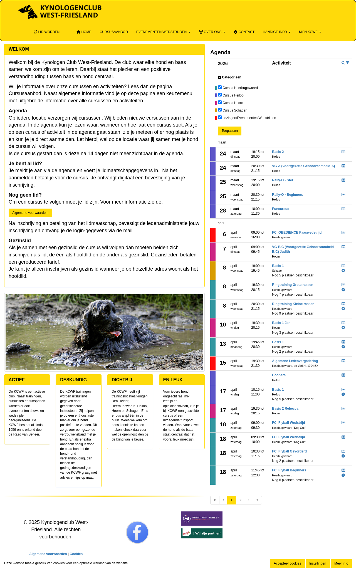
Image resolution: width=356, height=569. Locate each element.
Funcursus (280, 209)
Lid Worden (46, 32)
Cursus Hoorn (232, 103)
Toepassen (230, 131)
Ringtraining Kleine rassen (293, 304)
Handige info (277, 32)
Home (83, 32)
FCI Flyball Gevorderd (289, 451)
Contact (244, 32)
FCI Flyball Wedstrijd (288, 423)
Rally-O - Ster (282, 180)
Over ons (212, 32)
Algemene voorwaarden (48, 554)
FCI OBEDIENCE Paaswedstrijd (297, 232)
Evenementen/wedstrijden (163, 32)
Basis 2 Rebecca (285, 408)
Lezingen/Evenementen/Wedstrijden (249, 118)
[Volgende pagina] (249, 500)
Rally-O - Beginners (287, 195)
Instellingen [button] (317, 563)
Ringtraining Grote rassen (292, 285)
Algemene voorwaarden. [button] (30, 213)
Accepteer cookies (287, 563)
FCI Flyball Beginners (289, 470)
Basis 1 (278, 266)
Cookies (76, 554)
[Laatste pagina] (257, 500)
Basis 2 (278, 152)
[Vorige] (223, 500)
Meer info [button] (341, 563)
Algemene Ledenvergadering (295, 361)
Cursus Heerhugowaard (240, 88)
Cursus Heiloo (232, 95)
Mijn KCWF (310, 32)
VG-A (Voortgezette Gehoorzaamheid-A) (303, 166)
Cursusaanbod (114, 32)
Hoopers (279, 375)
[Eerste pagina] (214, 500)
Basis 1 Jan (281, 323)
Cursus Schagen (234, 110)
